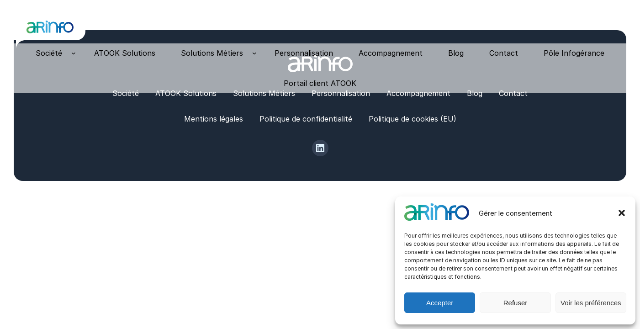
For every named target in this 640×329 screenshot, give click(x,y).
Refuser (515, 303)
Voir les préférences (591, 303)
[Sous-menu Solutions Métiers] (254, 53)
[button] (621, 213)
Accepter (439, 303)
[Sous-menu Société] (73, 53)
